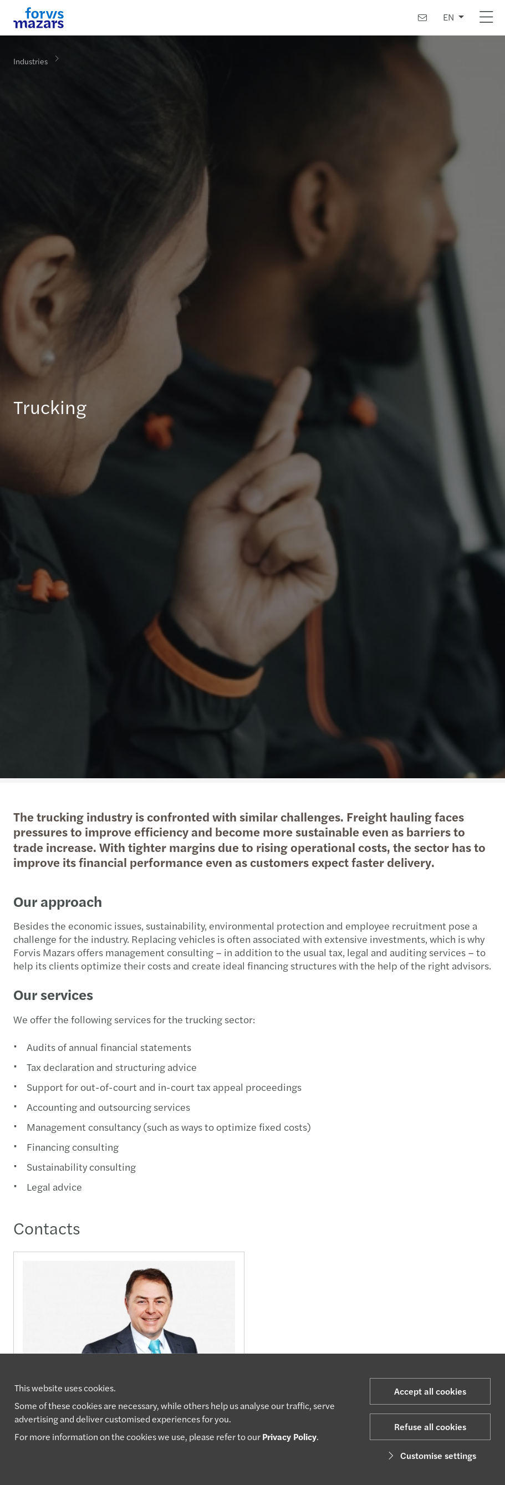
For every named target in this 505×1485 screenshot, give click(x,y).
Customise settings (430, 1455)
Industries (30, 60)
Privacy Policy (289, 1436)
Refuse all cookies (430, 1426)
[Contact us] (422, 17)
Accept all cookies (430, 1391)
